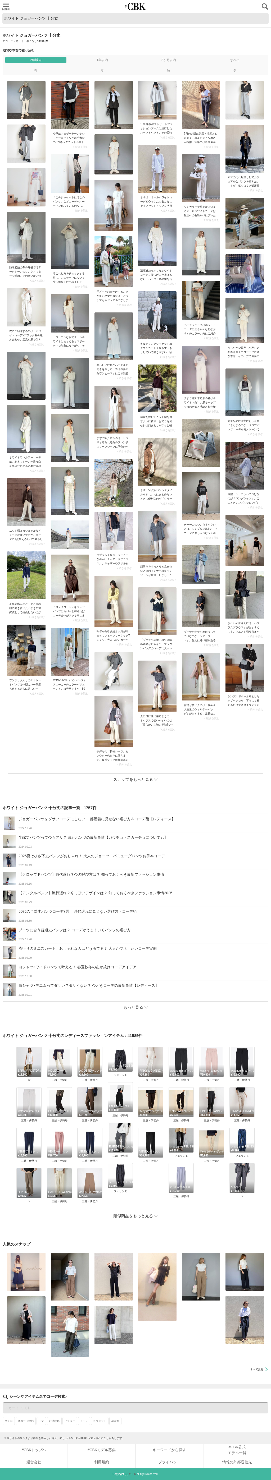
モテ (41, 1420)
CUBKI (135, 6)
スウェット (99, 1420)
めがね (115, 1420)
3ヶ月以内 (168, 60)
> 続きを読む (80, 147)
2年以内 (36, 60)
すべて (235, 60)
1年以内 (102, 60)
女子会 (9, 1420)
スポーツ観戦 (26, 1420)
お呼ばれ (54, 1420)
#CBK (132, 1474)
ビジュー (70, 1420)
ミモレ (84, 1420)
